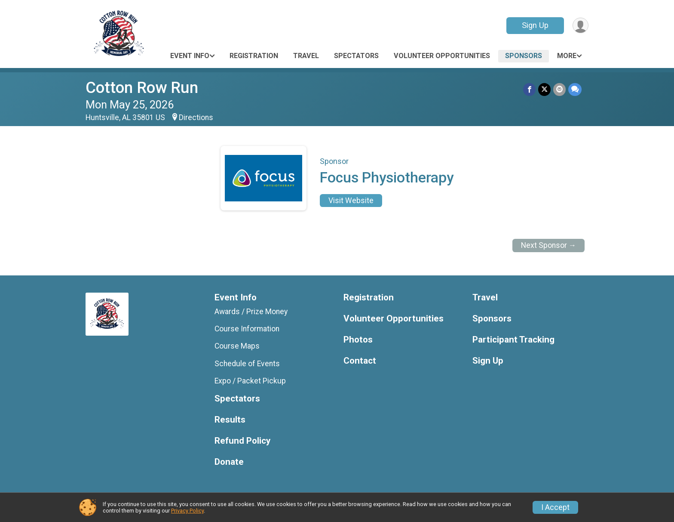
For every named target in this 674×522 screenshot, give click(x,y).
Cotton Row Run (142, 87)
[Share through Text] (575, 89)
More (566, 56)
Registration (254, 56)
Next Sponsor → (548, 245)
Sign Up (535, 25)
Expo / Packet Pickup (250, 381)
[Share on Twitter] (544, 89)
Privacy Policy (187, 510)
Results (229, 420)
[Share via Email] (559, 89)
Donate (229, 462)
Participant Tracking (513, 340)
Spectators (356, 56)
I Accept (555, 507)
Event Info (189, 56)
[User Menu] (580, 26)
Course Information (246, 328)
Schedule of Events (247, 363)
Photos (358, 340)
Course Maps (237, 346)
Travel (306, 56)
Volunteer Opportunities (442, 56)
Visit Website (351, 200)
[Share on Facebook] (529, 89)
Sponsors (523, 56)
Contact (359, 361)
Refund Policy (242, 441)
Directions (196, 117)
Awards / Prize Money (251, 311)
